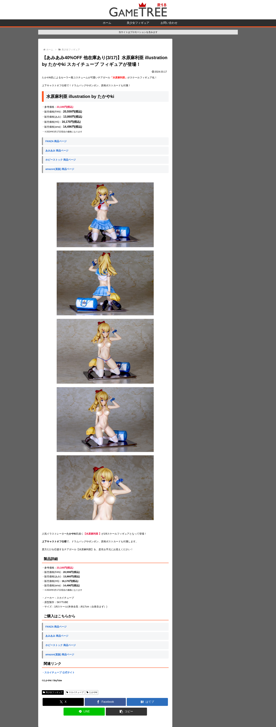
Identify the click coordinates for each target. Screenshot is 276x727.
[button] (126, 712)
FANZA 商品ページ (56, 141)
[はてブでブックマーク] (147, 702)
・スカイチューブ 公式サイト (58, 672)
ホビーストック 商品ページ (60, 159)
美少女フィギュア (53, 692)
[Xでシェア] (63, 702)
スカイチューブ (75, 692)
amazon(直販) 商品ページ (59, 169)
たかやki (92, 692)
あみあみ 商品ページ (56, 150)
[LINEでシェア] (84, 712)
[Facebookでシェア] (105, 702)
